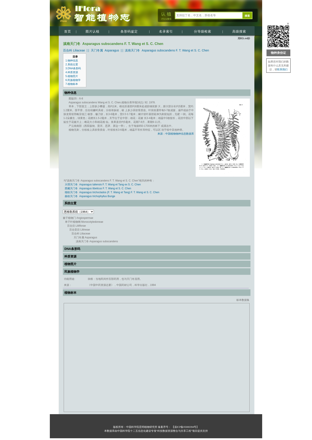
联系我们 (282, 69)
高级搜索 (239, 31)
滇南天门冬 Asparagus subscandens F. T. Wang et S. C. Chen (167, 50)
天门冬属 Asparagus (105, 50)
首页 (67, 31)
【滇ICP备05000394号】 (185, 426)
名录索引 (166, 31)
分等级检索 (202, 31)
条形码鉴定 (129, 31)
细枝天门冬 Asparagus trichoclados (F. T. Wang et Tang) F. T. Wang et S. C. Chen (112, 192)
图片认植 (92, 31)
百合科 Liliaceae (74, 50)
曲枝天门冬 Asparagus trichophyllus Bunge (90, 196)
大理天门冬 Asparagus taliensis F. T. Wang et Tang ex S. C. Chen (103, 184)
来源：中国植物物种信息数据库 (176, 133)
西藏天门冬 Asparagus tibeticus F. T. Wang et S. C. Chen (98, 188)
